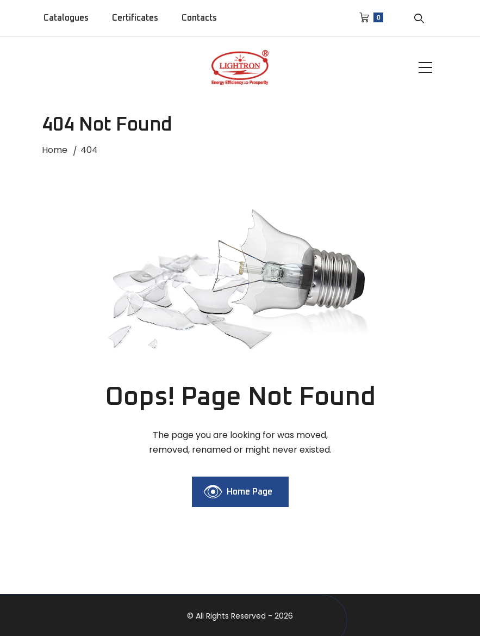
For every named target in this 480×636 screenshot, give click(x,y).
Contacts (199, 18)
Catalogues (66, 18)
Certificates (135, 18)
